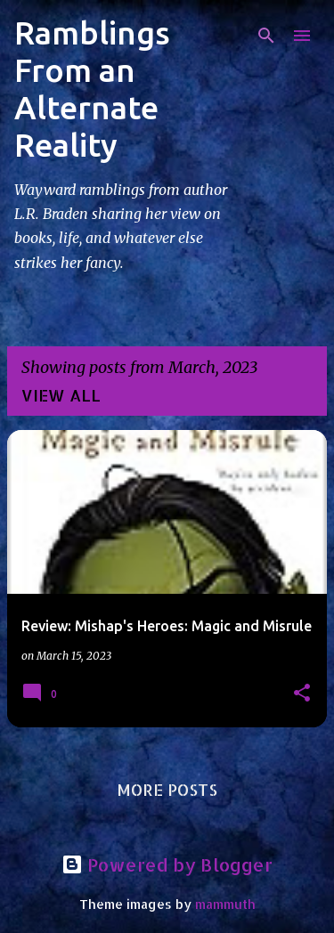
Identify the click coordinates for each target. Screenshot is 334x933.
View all (61, 395)
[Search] (266, 35)
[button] (302, 694)
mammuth (225, 904)
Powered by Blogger (167, 864)
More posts (167, 789)
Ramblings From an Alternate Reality (92, 88)
